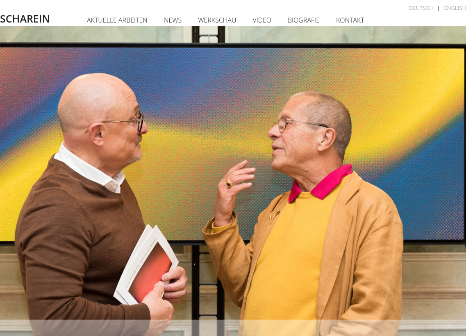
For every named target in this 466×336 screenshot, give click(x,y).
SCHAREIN (25, 18)
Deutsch (421, 7)
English (455, 7)
